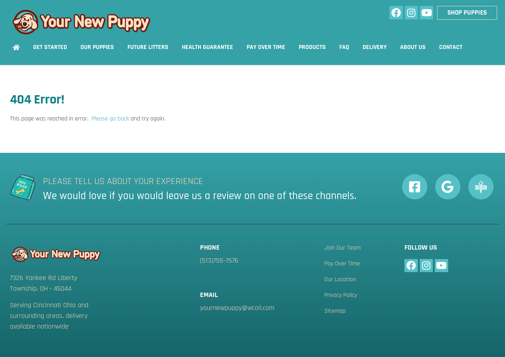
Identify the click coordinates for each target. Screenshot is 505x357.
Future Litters (147, 47)
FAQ (344, 47)
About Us (413, 47)
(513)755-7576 (219, 260)
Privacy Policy (340, 295)
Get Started (50, 47)
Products (312, 47)
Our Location (340, 280)
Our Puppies (97, 47)
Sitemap (335, 311)
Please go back (110, 119)
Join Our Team (342, 248)
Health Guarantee (207, 47)
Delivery (375, 47)
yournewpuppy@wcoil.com (237, 307)
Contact (450, 47)
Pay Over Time (266, 47)
